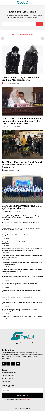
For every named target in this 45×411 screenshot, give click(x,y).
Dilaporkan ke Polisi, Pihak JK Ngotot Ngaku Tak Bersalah (22, 316)
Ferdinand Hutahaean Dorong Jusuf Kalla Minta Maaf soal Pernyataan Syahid (22, 263)
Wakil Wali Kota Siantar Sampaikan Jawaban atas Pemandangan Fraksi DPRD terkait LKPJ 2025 (21, 121)
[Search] (39, 24)
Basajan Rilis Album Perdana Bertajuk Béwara (17, 297)
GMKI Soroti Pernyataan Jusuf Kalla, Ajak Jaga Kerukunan (22, 207)
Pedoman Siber (26, 399)
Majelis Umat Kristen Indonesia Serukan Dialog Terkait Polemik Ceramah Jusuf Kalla (21, 229)
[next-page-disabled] (42, 38)
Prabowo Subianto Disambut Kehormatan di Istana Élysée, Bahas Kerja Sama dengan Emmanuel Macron (22, 249)
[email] (22, 390)
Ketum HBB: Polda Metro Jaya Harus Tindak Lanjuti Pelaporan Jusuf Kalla (19, 284)
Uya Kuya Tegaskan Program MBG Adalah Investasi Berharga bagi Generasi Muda (19, 310)
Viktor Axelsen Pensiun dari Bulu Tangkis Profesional (20, 223)
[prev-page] (2, 38)
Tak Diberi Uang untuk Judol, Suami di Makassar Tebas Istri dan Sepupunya (22, 164)
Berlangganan (23, 395)
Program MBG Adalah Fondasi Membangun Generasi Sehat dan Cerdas (22, 303)
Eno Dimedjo (7, 83)
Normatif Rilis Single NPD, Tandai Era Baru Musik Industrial (21, 78)
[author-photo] (3, 83)
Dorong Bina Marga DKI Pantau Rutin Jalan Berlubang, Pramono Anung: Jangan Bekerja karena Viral (20, 216)
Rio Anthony (7, 170)
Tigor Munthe (7, 126)
